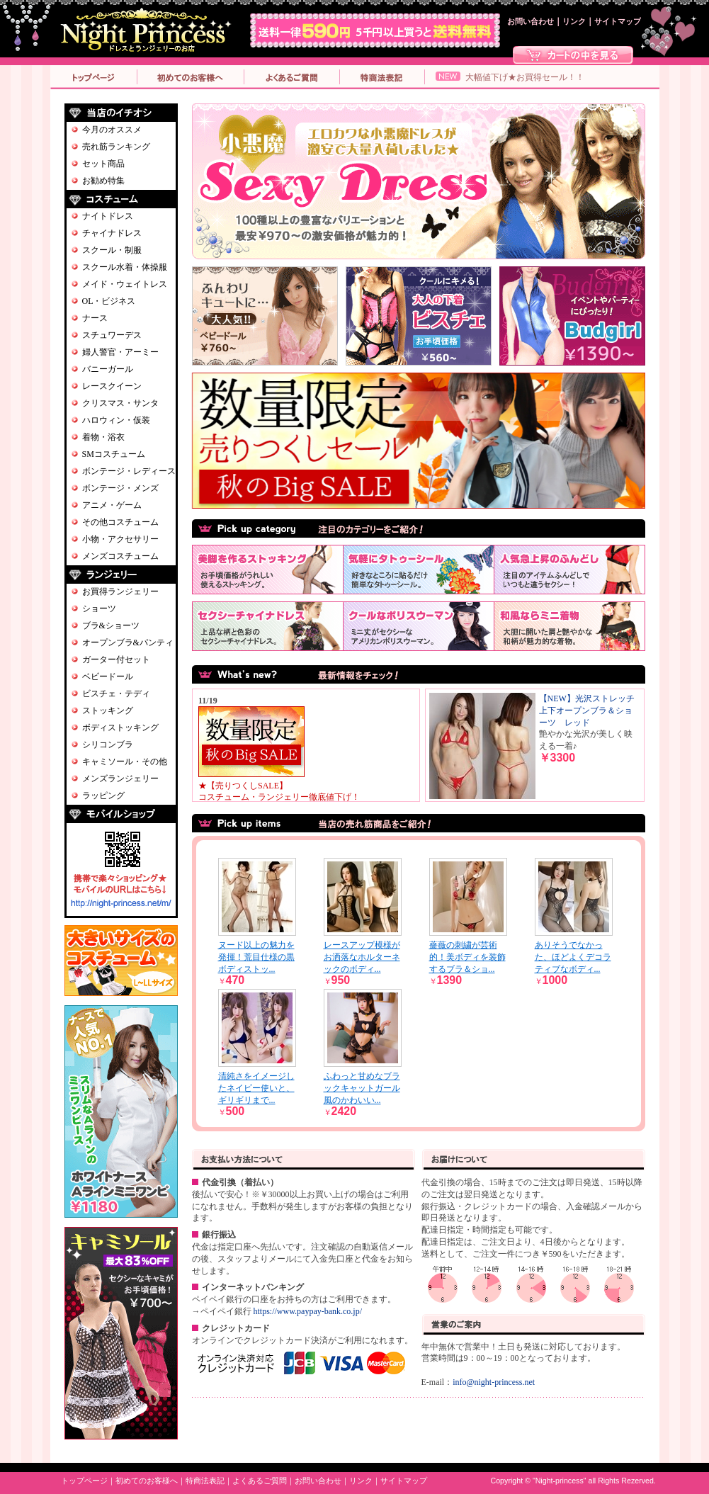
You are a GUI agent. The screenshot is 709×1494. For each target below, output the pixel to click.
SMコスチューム (113, 454)
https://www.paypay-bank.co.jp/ (308, 1311)
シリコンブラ (107, 744)
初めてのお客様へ (146, 1481)
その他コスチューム (120, 522)
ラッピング (103, 795)
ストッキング (107, 710)
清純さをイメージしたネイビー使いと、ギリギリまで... (256, 1088)
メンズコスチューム (120, 556)
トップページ (84, 1481)
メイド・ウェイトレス (124, 284)
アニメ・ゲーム (112, 505)
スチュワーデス (112, 335)
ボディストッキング (120, 727)
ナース (95, 318)
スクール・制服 (112, 250)
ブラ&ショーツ (111, 625)
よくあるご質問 (259, 1481)
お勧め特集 (103, 181)
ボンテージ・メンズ (120, 488)
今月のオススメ (112, 130)
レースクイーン (112, 386)
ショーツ (99, 608)
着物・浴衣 (103, 437)
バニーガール (107, 369)
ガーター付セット (116, 659)
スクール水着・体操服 (124, 267)
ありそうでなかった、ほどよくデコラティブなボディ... (573, 957)
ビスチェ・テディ (116, 693)
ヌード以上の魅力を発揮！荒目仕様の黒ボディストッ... (256, 957)
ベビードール (107, 676)
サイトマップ (617, 22)
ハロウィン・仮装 (116, 420)
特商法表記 (205, 1481)
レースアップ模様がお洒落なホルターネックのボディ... (362, 957)
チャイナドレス (112, 233)
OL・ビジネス (109, 301)
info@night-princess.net (494, 1382)
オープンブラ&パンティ (128, 642)
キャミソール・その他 (124, 761)
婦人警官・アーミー (120, 352)
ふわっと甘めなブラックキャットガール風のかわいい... (362, 1088)
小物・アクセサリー (120, 539)
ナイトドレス (107, 216)
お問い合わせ (530, 22)
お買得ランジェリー (120, 591)
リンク (574, 22)
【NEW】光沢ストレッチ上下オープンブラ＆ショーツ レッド (587, 711)
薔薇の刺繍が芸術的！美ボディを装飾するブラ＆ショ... (467, 957)
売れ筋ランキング (116, 147)
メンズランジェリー (120, 778)
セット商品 (103, 164)
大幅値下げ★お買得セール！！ (524, 77)
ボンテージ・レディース (129, 471)
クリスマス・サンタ (120, 403)
